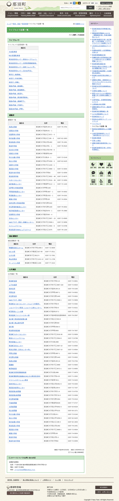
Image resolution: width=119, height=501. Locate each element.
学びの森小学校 (14, 157)
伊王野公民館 (13, 357)
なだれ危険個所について (100, 114)
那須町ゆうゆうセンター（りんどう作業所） (25, 304)
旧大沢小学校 (13, 150)
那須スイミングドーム (17, 338)
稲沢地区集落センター (17, 211)
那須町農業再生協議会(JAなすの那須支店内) (24, 376)
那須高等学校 (13, 176)
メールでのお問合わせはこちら (24, 470)
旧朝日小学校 (13, 153)
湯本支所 (12, 289)
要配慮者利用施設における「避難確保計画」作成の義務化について (101, 35)
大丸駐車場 (13, 52)
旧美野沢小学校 (14, 214)
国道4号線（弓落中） (16, 105)
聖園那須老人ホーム (16, 248)
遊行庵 (11, 327)
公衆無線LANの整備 (98, 104)
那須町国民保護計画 (98, 64)
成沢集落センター (15, 184)
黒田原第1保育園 (15, 391)
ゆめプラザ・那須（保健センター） (21, 222)
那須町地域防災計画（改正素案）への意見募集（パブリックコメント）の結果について (101, 41)
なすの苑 (12, 255)
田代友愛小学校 (14, 138)
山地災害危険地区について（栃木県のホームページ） (101, 134)
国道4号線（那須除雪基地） (19, 97)
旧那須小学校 (13, 131)
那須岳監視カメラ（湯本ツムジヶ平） (22, 67)
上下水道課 (13, 285)
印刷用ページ (79, 24)
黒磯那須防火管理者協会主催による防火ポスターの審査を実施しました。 (101, 59)
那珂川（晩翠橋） (15, 74)
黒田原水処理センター (17, 388)
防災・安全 (16, 24)
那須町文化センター (16, 346)
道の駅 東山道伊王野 (16, 323)
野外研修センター (15, 342)
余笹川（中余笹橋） (16, 78)
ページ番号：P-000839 (76, 35)
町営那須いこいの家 (16, 311)
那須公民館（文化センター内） (20, 349)
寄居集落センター (15, 195)
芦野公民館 (13, 353)
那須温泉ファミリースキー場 (19, 315)
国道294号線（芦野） (16, 109)
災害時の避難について (99, 91)
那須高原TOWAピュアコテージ (20, 230)
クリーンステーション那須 (18, 380)
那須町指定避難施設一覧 (100, 111)
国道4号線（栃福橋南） (17, 90)
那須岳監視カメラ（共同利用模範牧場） (23, 63)
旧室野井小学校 (14, 134)
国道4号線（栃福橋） (16, 86)
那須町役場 (13, 281)
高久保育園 (13, 410)
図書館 (11, 365)
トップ (9, 24)
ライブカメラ (96, 124)
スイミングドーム (15, 226)
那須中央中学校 (14, 173)
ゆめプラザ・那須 (15, 300)
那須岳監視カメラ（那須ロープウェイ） (23, 59)
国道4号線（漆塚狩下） (17, 101)
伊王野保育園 (13, 399)
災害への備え (96, 140)
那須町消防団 (96, 138)
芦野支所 (12, 292)
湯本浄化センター (15, 384)
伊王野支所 (13, 296)
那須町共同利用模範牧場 (17, 372)
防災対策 (25, 24)
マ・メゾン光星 (14, 263)
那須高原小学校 (14, 142)
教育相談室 (13, 368)
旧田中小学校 (13, 165)
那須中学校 (13, 146)
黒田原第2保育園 (15, 395)
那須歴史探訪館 (14, 330)
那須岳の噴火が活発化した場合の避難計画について (101, 67)
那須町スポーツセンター (17, 334)
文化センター (13, 218)
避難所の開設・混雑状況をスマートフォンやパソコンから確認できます (101, 81)
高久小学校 (13, 161)
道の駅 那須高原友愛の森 (18, 319)
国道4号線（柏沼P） (16, 93)
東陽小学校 (13, 199)
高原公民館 (13, 127)
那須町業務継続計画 (98, 55)
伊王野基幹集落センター (17, 207)
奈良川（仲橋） (14, 82)
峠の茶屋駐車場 (14, 55)
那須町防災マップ (98, 116)
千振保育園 (13, 403)
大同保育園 (13, 407)
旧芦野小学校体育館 (16, 188)
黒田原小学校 (13, 169)
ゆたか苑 (12, 251)
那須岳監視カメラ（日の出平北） (21, 71)
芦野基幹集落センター (17, 192)
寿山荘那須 (13, 259)
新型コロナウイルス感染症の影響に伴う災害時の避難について (101, 95)
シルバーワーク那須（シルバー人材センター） (25, 308)
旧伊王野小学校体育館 (17, 203)
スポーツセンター (15, 180)
